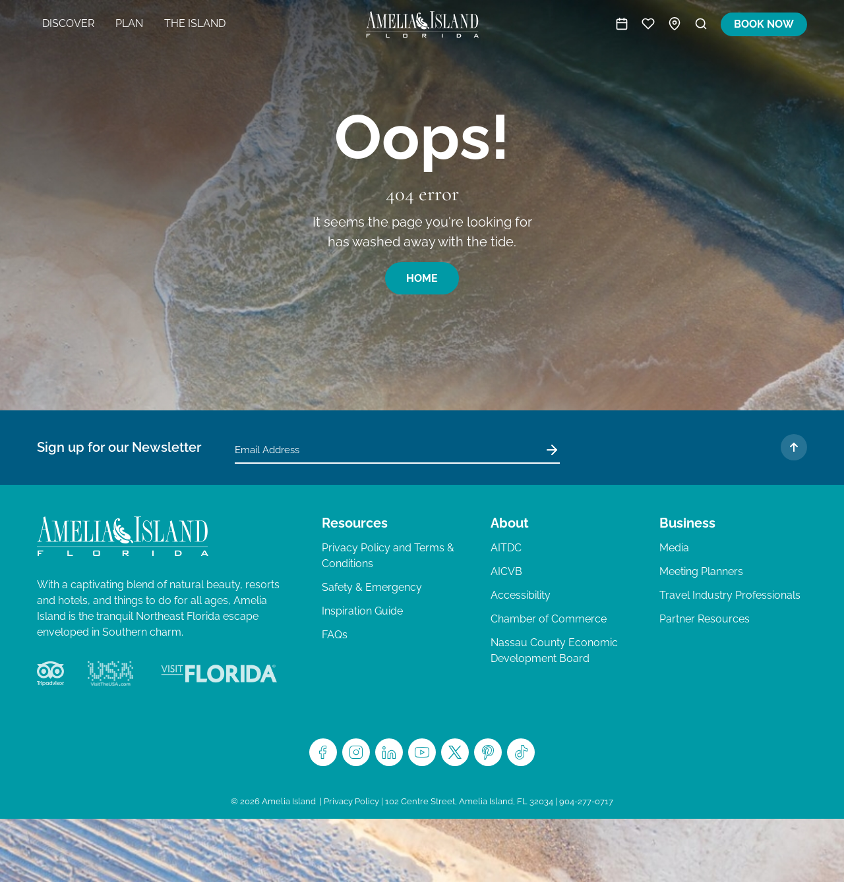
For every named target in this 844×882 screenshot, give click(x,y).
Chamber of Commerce (549, 619)
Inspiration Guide (362, 611)
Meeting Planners (701, 571)
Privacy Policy (351, 801)
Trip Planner (648, 24)
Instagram (356, 752)
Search (701, 24)
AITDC (506, 547)
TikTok (521, 752)
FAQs (334, 634)
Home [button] (422, 278)
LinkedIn (389, 752)
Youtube (422, 752)
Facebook (323, 752)
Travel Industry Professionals (729, 595)
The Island (195, 23)
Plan (129, 23)
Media (674, 547)
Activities (621, 24)
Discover (68, 23)
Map (674, 24)
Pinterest (488, 752)
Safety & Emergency (372, 587)
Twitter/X (455, 752)
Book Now (764, 24)
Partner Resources (704, 619)
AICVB (506, 571)
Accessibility (521, 595)
